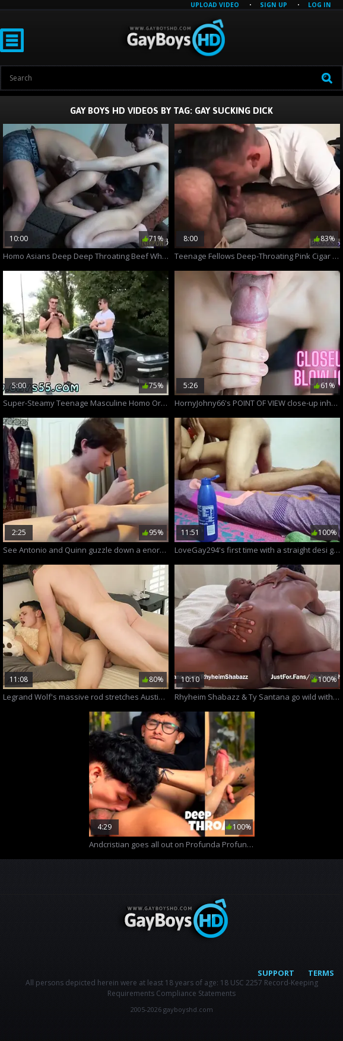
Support (276, 973)
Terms (321, 973)
